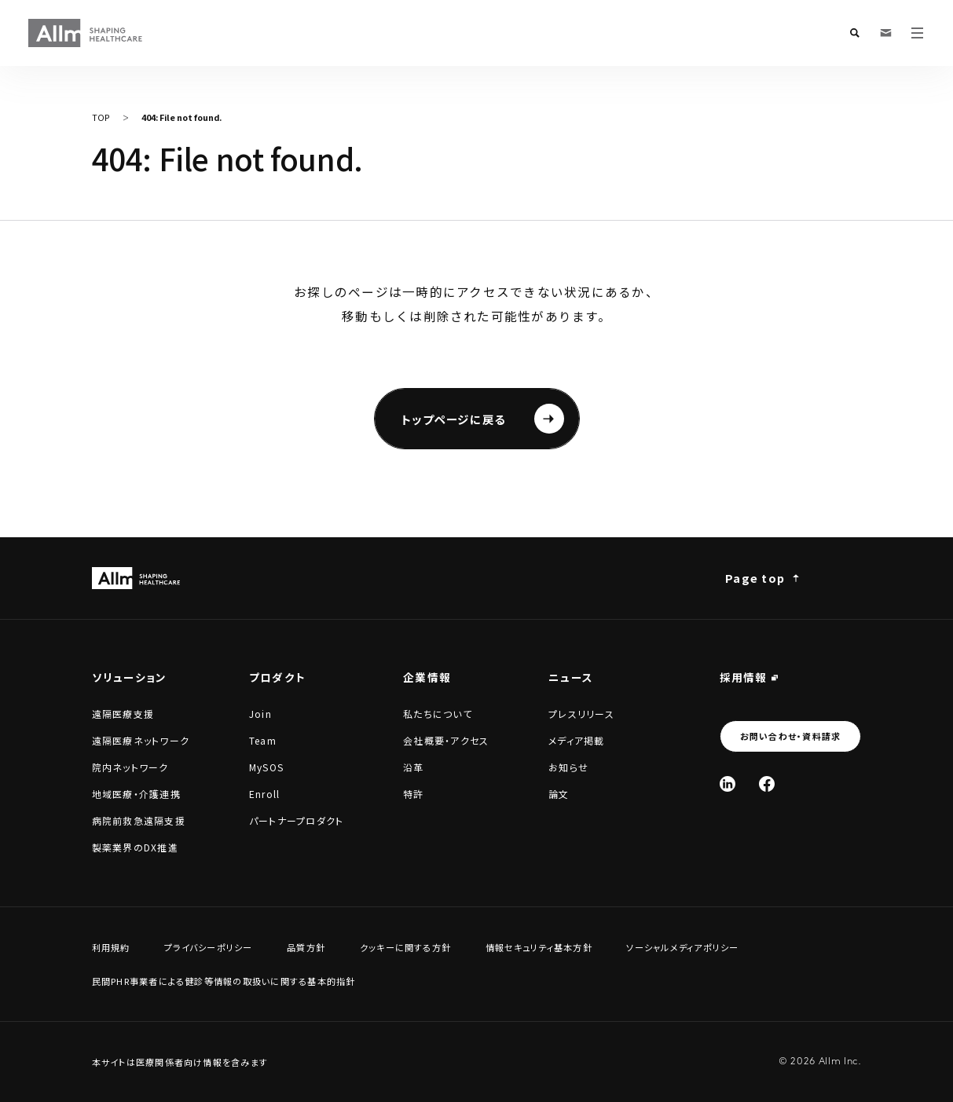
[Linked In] (727, 784)
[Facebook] (767, 784)
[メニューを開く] (917, 33)
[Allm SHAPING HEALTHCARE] (86, 33)
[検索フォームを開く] (855, 33)
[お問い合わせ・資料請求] (886, 33)
